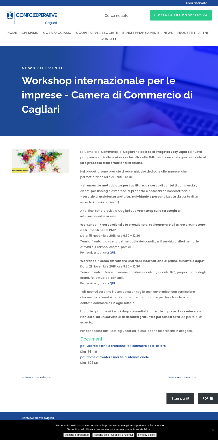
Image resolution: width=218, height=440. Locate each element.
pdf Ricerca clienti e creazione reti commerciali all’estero (123, 346)
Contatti (109, 39)
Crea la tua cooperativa (183, 15)
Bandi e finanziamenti (140, 33)
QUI (112, 252)
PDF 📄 (208, 398)
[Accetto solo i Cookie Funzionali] (213, 430)
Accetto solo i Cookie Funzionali (113, 434)
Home (12, 33)
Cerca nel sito (117, 15)
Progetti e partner (194, 33)
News (168, 33)
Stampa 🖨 (180, 398)
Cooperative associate (97, 33)
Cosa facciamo (57, 33)
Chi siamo (30, 33)
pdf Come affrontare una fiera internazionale (114, 357)
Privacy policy (146, 434)
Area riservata (196, 3)
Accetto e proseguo (77, 434)
